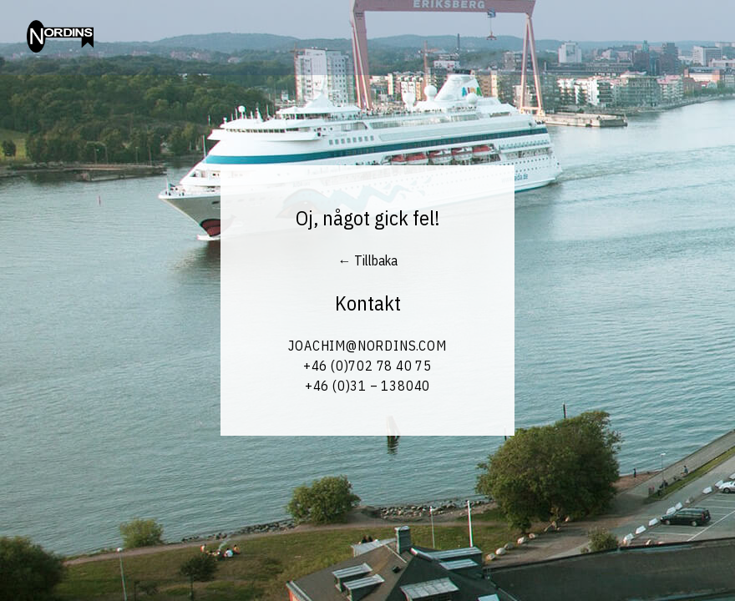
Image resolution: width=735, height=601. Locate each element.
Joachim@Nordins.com (367, 345)
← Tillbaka (368, 260)
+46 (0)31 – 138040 (367, 385)
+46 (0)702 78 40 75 (367, 365)
